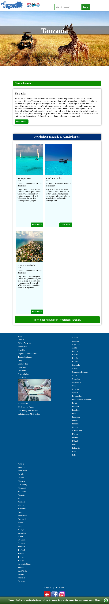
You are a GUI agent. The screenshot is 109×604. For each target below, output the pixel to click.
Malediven (22, 491)
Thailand (21, 550)
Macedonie (22, 488)
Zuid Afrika (22, 571)
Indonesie (76, 448)
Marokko (21, 502)
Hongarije (76, 434)
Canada (75, 369)
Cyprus (75, 393)
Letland (21, 478)
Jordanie (21, 467)
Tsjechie (21, 554)
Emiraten (75, 407)
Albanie (75, 337)
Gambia (75, 427)
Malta (20, 498)
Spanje (20, 536)
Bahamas (21, 581)
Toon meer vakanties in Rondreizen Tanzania (57, 320)
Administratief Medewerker (29, 414)
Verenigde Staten (24, 564)
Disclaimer (22, 371)
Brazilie (75, 358)
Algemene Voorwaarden (27, 353)
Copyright (22, 367)
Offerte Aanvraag (24, 343)
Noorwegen (22, 516)
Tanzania (21, 547)
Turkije (21, 561)
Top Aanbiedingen (25, 357)
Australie (21, 578)
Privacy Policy (23, 374)
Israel (74, 451)
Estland (75, 413)
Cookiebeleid (23, 364)
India (74, 445)
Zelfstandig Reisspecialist (28, 411)
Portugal (21, 529)
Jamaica (21, 464)
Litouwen (21, 481)
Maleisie (21, 495)
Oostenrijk (22, 519)
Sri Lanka (21, 540)
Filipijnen (76, 417)
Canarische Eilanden (80, 372)
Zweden (21, 574)
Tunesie (21, 557)
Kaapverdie (22, 471)
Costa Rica (76, 382)
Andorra (75, 341)
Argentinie (76, 344)
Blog (20, 360)
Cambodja (76, 365)
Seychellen (22, 533)
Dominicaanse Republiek (82, 400)
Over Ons (21, 350)
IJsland (75, 441)
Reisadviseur (23, 404)
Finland (75, 420)
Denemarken (77, 396)
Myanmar (21, 509)
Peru (19, 526)
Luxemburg (22, 485)
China (74, 375)
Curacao (75, 389)
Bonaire (75, 355)
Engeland (76, 410)
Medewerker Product (26, 407)
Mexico (21, 505)
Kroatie (21, 474)
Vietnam (21, 567)
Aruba (74, 348)
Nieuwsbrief (22, 347)
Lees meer (21, 121)
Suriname (21, 543)
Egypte (75, 403)
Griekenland (77, 431)
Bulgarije (75, 362)
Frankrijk (75, 424)
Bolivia (75, 351)
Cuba (74, 386)
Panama (21, 523)
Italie (74, 455)
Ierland (75, 438)
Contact (21, 340)
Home (17, 83)
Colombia (76, 379)
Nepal (20, 512)
